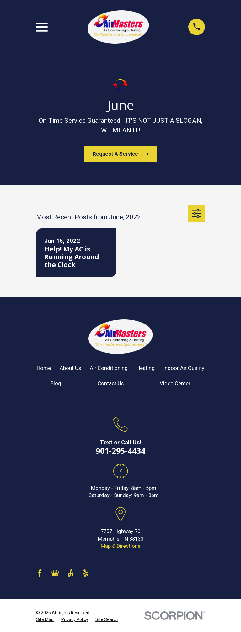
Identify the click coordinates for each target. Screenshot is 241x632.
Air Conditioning (109, 368)
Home (44, 368)
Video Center (175, 383)
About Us (70, 368)
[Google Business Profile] (55, 573)
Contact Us (111, 383)
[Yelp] (85, 573)
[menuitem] (45, 620)
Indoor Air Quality (183, 368)
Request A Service (120, 154)
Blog (56, 383)
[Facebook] (39, 573)
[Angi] (70, 573)
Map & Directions (120, 546)
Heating (146, 368)
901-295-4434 (120, 450)
